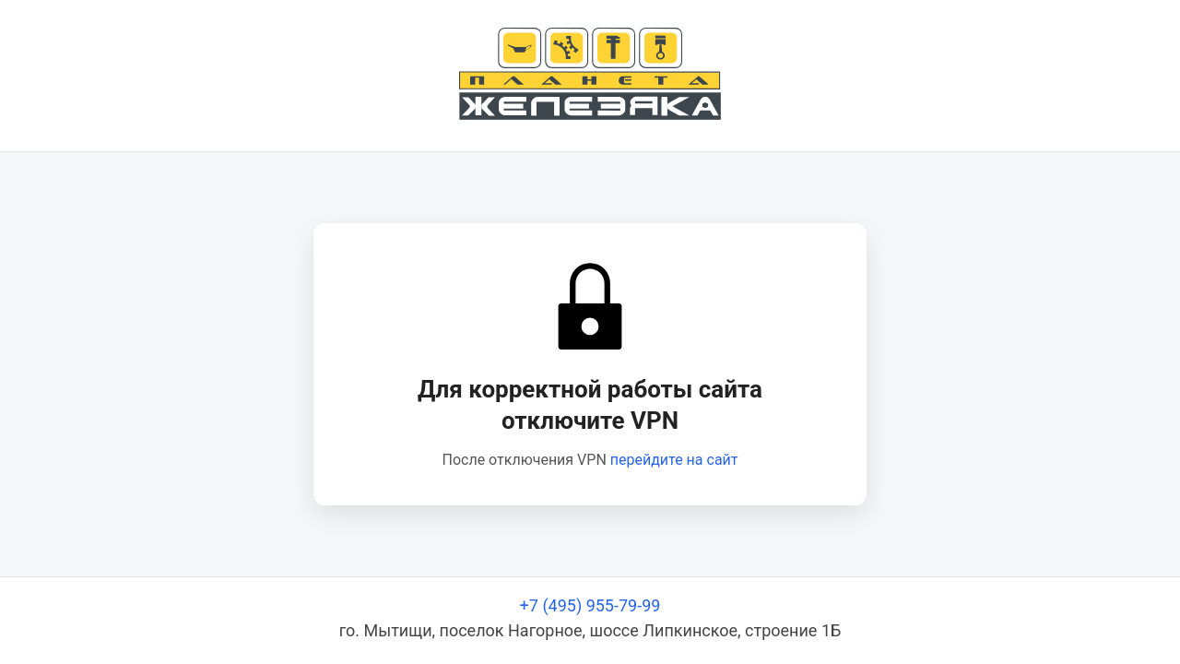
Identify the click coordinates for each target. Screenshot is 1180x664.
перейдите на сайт (674, 459)
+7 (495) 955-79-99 (590, 605)
